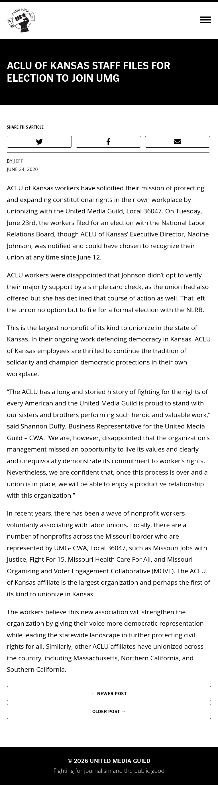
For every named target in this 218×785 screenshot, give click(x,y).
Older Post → (109, 711)
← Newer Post (109, 693)
